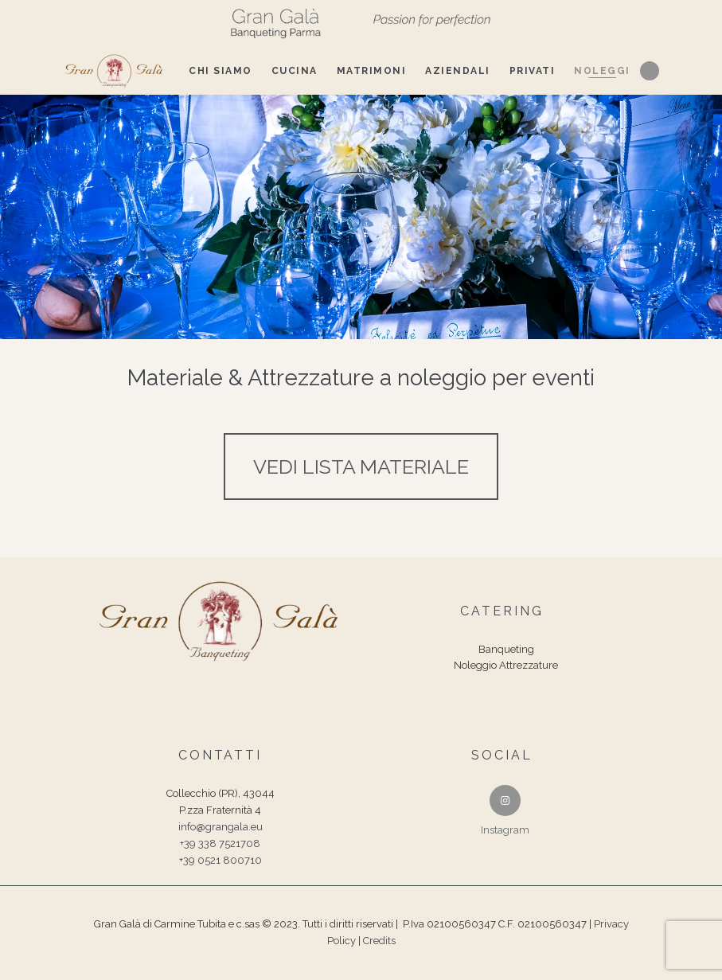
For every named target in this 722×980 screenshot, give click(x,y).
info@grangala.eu (220, 827)
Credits (379, 941)
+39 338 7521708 (220, 843)
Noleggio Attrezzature (506, 665)
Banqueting (506, 649)
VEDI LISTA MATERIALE (361, 466)
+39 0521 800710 (220, 860)
